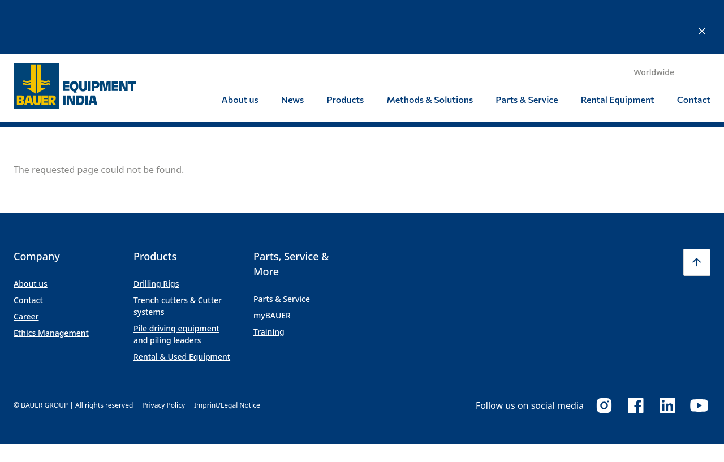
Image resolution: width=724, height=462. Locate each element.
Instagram (604, 351)
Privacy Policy (163, 351)
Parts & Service (526, 45)
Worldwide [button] (654, 17)
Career (26, 262)
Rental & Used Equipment (181, 302)
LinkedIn (667, 351)
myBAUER (272, 261)
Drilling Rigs (156, 229)
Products (345, 45)
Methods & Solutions (429, 45)
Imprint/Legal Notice (227, 351)
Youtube (699, 351)
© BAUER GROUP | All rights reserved (73, 351)
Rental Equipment (617, 45)
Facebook (635, 351)
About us (240, 45)
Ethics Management (51, 278)
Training (269, 277)
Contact (693, 45)
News (292, 45)
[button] (696, 208)
